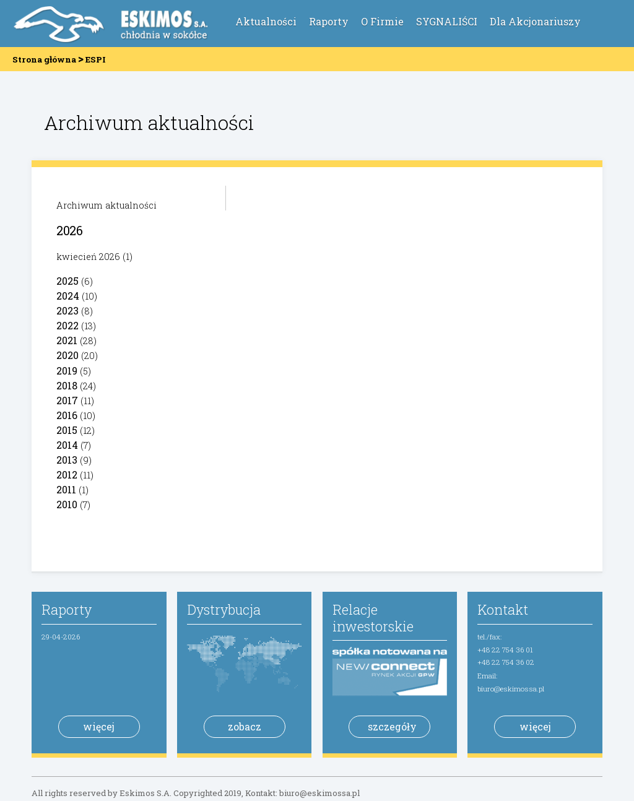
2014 (67, 444)
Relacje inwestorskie (373, 617)
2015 (66, 429)
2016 (66, 415)
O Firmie (382, 21)
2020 (67, 355)
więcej (99, 726)
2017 (67, 400)
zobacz (244, 726)
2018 (66, 385)
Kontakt (502, 609)
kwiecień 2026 (88, 256)
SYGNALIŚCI (446, 21)
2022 (67, 325)
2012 (66, 474)
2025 (67, 280)
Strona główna (44, 59)
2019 (66, 370)
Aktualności (266, 21)
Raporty (329, 21)
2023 (67, 310)
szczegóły (392, 726)
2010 (66, 504)
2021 (66, 340)
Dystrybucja (224, 609)
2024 (67, 295)
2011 (66, 489)
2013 (66, 459)
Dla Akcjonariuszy (535, 21)
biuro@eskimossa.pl (510, 688)
